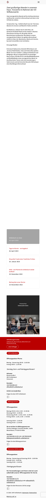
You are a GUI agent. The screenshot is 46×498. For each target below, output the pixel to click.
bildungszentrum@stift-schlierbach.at (18, 438)
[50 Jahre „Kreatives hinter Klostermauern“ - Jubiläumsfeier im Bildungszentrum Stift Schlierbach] (23, 324)
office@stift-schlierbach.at (15, 387)
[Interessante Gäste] (23, 305)
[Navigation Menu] (38, 2)
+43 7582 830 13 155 (13, 436)
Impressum (25, 493)
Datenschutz (33, 493)
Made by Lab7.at (11, 497)
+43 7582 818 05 (26, 436)
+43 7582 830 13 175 (13, 479)
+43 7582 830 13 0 (12, 385)
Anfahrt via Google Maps (14, 391)
